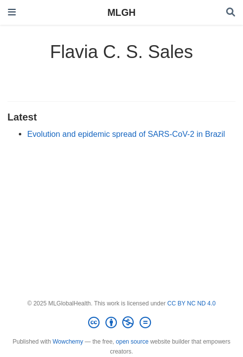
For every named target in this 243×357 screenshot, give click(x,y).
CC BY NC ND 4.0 (191, 303)
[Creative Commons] (121, 322)
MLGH (121, 12)
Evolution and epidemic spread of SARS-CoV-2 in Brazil (126, 133)
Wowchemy (67, 341)
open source (132, 341)
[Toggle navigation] (12, 12)
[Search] (230, 12)
